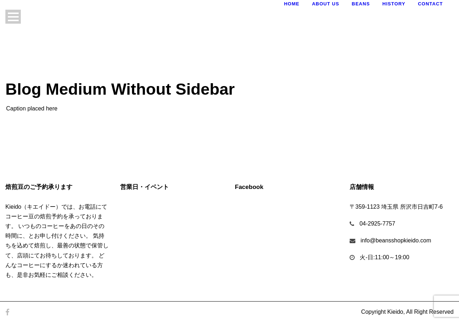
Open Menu (13, 17)
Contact (430, 3)
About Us (325, 3)
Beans (361, 3)
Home (291, 3)
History (393, 3)
